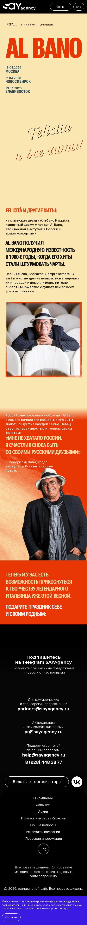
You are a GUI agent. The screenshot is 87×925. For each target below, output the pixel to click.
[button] (43, 832)
